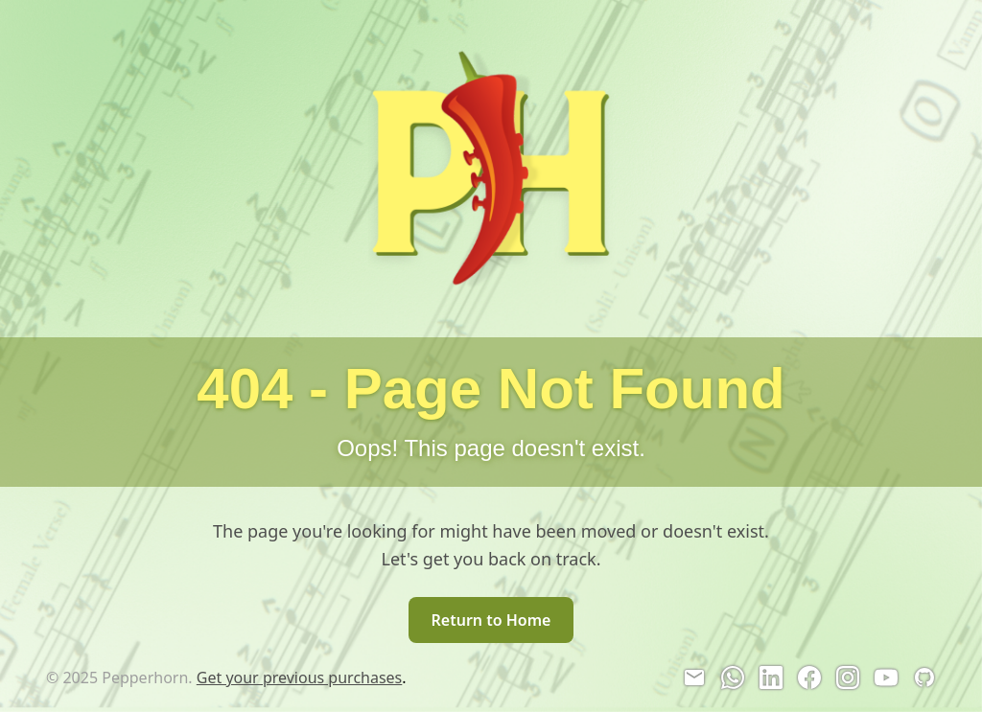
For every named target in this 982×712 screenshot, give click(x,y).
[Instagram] (847, 677)
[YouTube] (886, 677)
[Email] (694, 677)
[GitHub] (924, 677)
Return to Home (491, 620)
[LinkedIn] (771, 677)
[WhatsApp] (732, 677)
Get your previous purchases (300, 677)
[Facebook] (809, 677)
